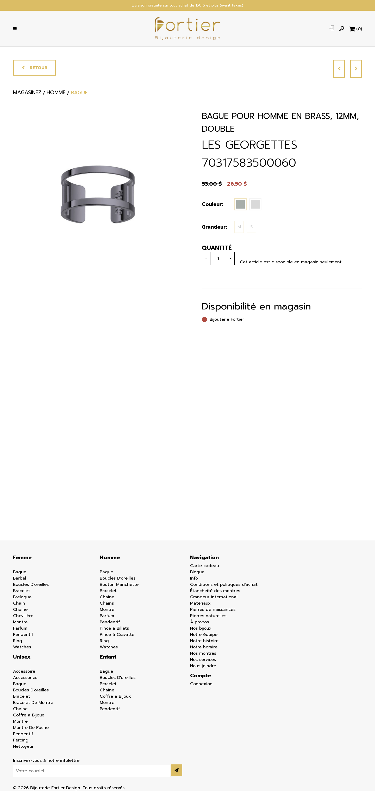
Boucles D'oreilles (31, 584)
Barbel (19, 578)
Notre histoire (204, 641)
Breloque (22, 597)
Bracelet (21, 591)
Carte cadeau (204, 566)
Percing (20, 740)
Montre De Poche (31, 728)
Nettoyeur (23, 746)
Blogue (197, 572)
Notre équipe (203, 634)
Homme (110, 557)
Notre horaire (203, 647)
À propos (199, 622)
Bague (19, 572)
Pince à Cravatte (117, 634)
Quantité (217, 248)
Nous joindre (203, 666)
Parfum (20, 628)
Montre (20, 622)
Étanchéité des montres (215, 591)
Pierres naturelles (208, 616)
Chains (107, 603)
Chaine (20, 609)
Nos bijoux (200, 628)
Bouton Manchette (119, 584)
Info (194, 578)
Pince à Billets (114, 628)
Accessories (25, 677)
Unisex (21, 657)
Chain (19, 603)
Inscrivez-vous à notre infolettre (46, 760)
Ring (17, 641)
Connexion (201, 684)
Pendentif (23, 634)
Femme (22, 557)
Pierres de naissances (212, 609)
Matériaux (200, 603)
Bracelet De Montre (33, 702)
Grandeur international (214, 597)
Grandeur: (214, 227)
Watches (22, 647)
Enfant (108, 657)
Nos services (203, 659)
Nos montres (203, 653)
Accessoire (24, 671)
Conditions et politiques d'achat (224, 584)
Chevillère (23, 616)
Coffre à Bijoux (28, 715)
